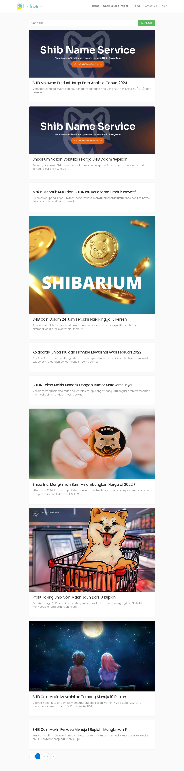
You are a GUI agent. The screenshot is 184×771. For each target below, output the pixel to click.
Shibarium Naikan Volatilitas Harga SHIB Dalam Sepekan (80, 159)
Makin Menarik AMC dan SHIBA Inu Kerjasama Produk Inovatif (84, 192)
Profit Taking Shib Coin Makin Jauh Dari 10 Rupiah (74, 597)
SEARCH (146, 22)
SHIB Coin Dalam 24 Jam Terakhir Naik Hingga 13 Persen (80, 319)
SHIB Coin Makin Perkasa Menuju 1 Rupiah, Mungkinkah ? (80, 729)
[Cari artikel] (83, 23)
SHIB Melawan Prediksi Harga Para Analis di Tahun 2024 (80, 83)
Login (164, 6)
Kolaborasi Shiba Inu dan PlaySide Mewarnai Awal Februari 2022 (87, 352)
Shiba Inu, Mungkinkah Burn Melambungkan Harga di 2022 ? (84, 484)
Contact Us (150, 6)
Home (95, 6)
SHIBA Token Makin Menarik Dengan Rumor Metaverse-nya (82, 385)
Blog (137, 6)
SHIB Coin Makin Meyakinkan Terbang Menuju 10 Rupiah (79, 696)
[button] (117, 6)
